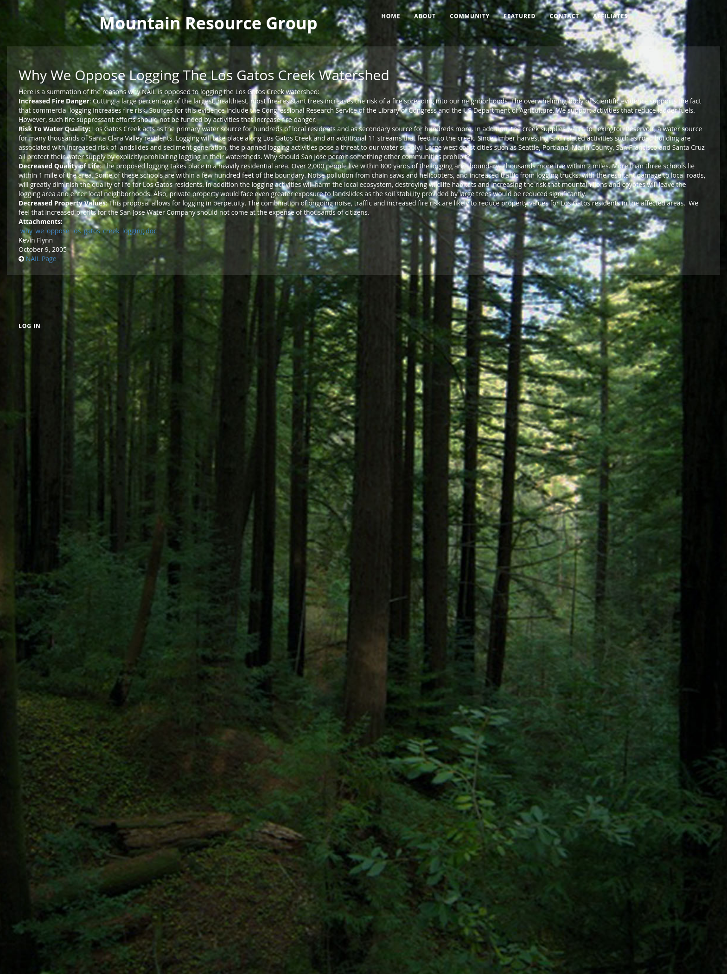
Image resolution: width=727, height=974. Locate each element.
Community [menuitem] (470, 16)
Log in (30, 326)
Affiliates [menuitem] (610, 16)
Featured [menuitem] (520, 16)
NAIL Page (41, 258)
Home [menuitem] (391, 16)
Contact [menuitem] (564, 16)
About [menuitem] (425, 16)
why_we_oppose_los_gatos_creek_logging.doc (88, 230)
